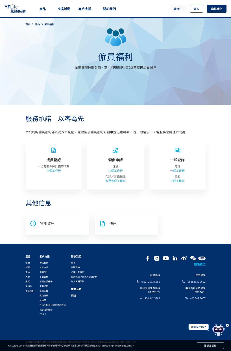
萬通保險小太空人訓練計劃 (84, 276)
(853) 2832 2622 (196, 281)
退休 (27, 271)
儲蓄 (27, 267)
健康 (27, 262)
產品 (42, 8)
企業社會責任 (77, 271)
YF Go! (43, 314)
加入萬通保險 (77, 281)
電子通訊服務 (46, 309)
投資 (27, 281)
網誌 (73, 295)
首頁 (30, 24)
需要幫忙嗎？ (198, 327)
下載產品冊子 (46, 281)
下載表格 (44, 276)
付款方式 (44, 267)
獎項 (73, 262)
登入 (196, 8)
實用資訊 (44, 295)
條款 (130, 345)
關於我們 (109, 8)
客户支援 (45, 256)
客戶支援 (84, 8)
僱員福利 (49, 24)
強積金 (28, 286)
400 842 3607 (198, 298)
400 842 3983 (152, 298)
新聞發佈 (75, 267)
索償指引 (44, 271)
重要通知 (44, 286)
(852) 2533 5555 (150, 281)
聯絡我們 (217, 8)
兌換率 (43, 300)
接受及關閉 (210, 345)
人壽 (27, 276)
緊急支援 (44, 290)
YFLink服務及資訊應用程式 (53, 304)
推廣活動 (63, 8)
